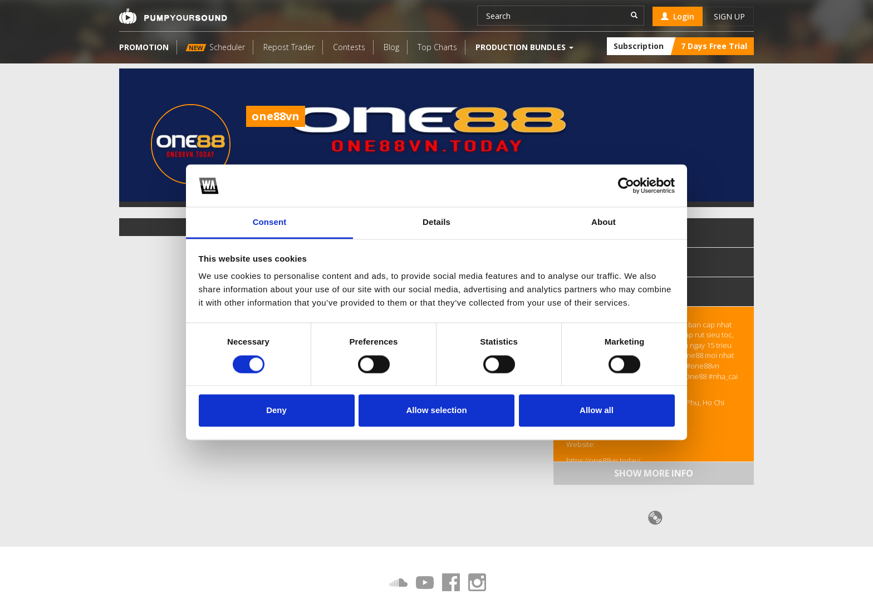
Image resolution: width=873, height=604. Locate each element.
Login (677, 16)
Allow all (597, 410)
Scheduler (215, 47)
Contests (349, 47)
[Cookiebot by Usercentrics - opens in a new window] (626, 185)
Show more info (653, 473)
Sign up (729, 16)
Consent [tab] (270, 222)
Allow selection (436, 410)
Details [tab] (436, 222)
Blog (391, 47)
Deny (276, 410)
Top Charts (437, 47)
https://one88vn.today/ (603, 460)
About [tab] (603, 222)
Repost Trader (289, 47)
